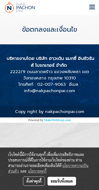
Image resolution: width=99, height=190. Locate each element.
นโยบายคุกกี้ (37, 171)
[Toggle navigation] (92, 7)
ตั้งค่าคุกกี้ (33, 181)
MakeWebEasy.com (57, 120)
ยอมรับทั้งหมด (62, 181)
